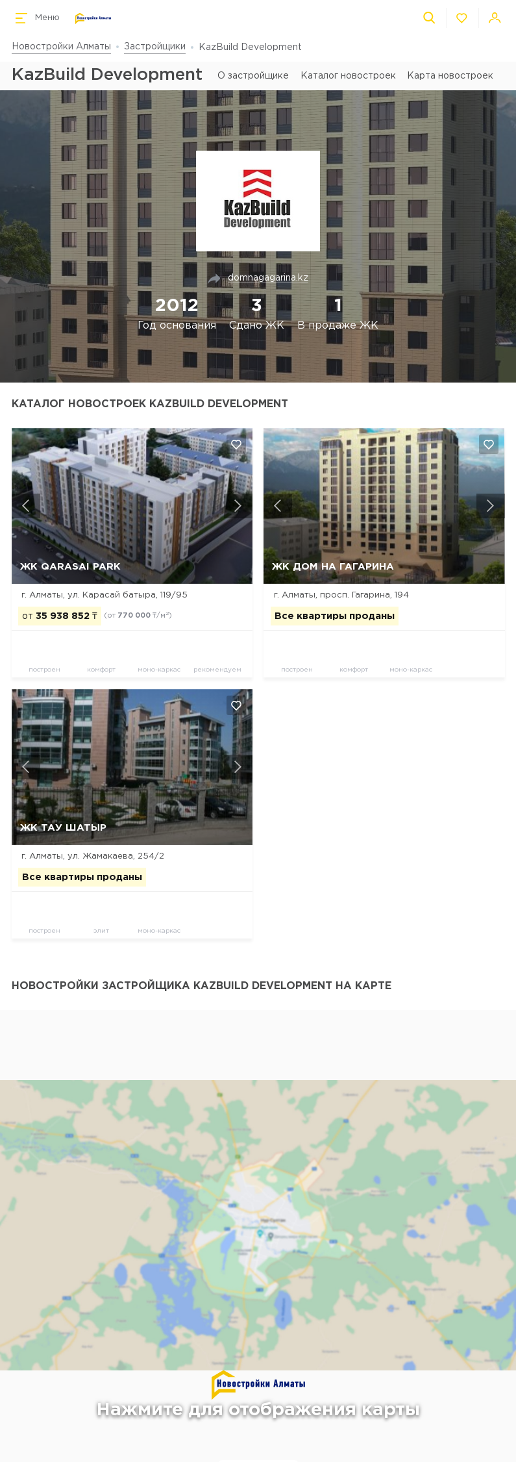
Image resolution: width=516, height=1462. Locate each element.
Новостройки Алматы (61, 47)
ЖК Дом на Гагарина (333, 566)
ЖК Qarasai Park (70, 566)
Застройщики (155, 47)
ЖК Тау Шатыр (63, 828)
